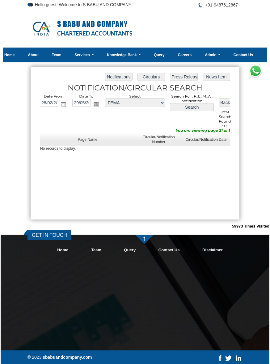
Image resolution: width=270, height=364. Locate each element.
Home (9, 55)
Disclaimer (212, 250)
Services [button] (82, 55)
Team (56, 55)
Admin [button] (211, 55)
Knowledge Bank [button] (122, 55)
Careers (185, 55)
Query (159, 55)
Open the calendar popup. (63, 104)
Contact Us (243, 55)
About (33, 55)
